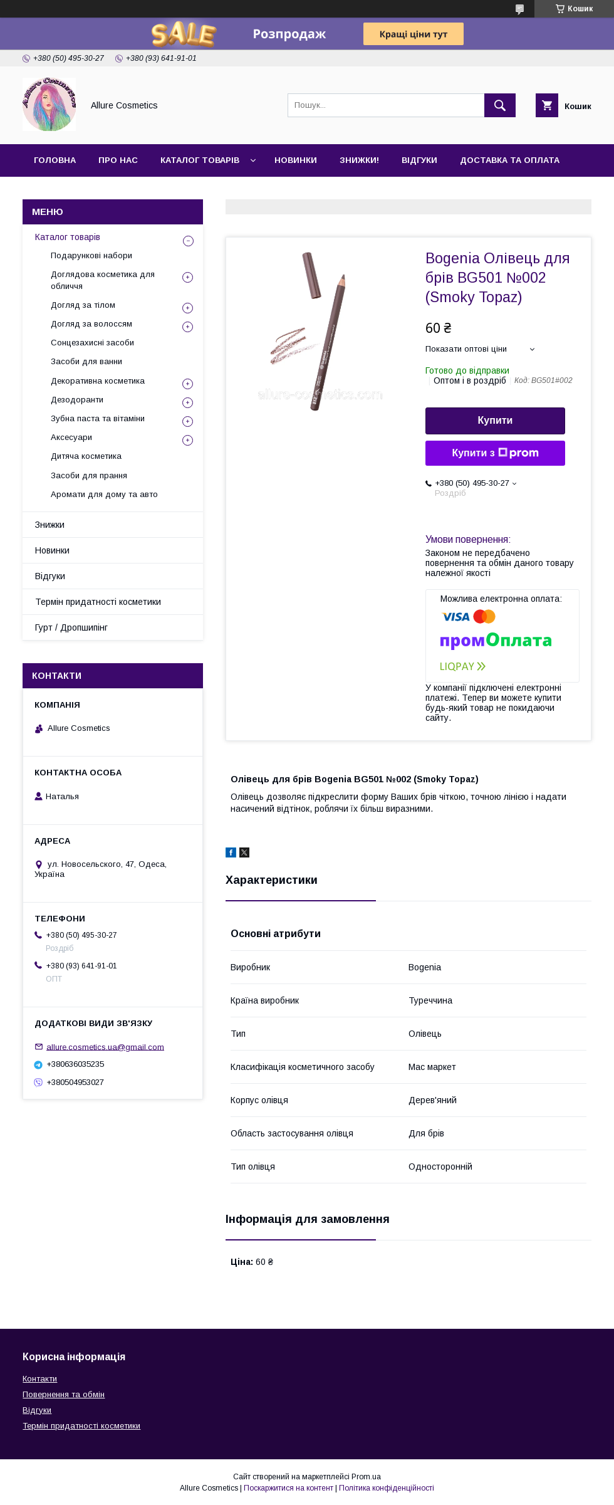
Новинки (295, 160)
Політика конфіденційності (386, 1488)
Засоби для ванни (86, 361)
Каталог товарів (199, 160)
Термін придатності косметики (98, 602)
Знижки (50, 525)
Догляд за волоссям (91, 323)
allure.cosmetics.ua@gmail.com (105, 1046)
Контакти (57, 192)
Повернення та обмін (64, 1394)
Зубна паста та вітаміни (98, 418)
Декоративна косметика (98, 380)
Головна (55, 160)
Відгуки (419, 160)
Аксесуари (71, 437)
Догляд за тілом (83, 305)
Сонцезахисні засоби (92, 342)
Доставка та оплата (509, 160)
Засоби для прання (89, 475)
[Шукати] (500, 105)
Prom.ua (366, 1476)
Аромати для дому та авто (104, 494)
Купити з (495, 453)
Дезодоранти (77, 399)
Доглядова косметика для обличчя (103, 280)
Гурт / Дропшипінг (71, 627)
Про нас (118, 160)
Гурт (114, 192)
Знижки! (359, 160)
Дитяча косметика (86, 456)
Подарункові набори (91, 255)
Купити (495, 420)
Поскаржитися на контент (288, 1488)
